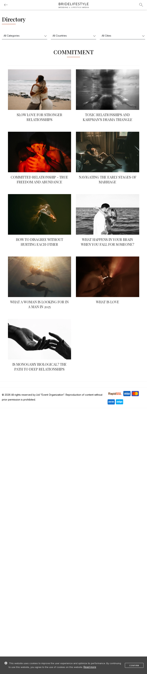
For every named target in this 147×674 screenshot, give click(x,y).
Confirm (134, 665)
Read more (90, 667)
